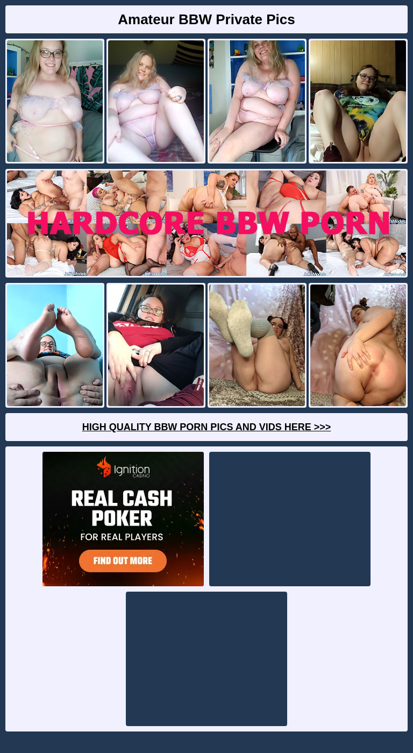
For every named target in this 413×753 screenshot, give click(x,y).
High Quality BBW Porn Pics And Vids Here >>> (206, 427)
